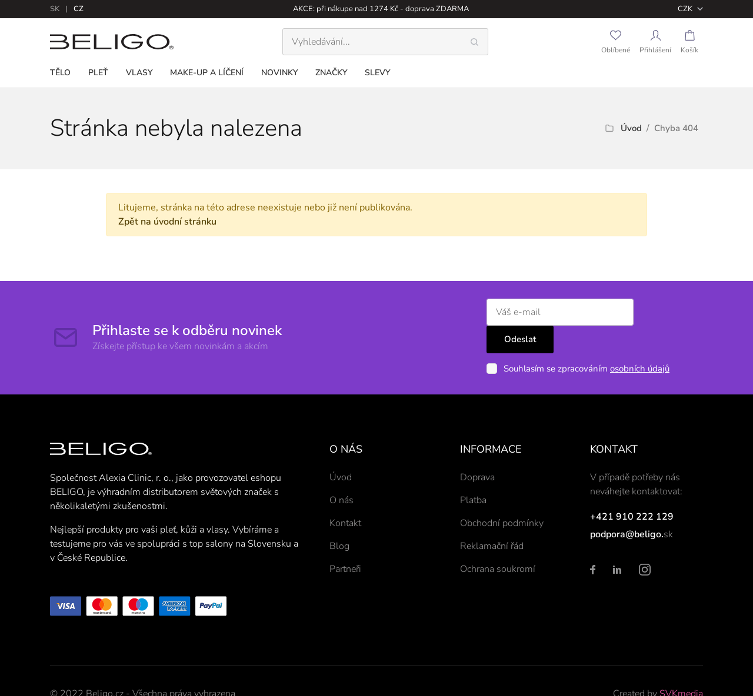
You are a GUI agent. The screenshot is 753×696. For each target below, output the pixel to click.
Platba (473, 473)
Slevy (377, 72)
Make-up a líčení (207, 72)
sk (54, 9)
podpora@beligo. (627, 507)
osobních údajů (628, 341)
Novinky (279, 72)
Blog (339, 519)
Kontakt (345, 496)
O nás (341, 473)
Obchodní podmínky (502, 496)
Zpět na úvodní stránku (167, 221)
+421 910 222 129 (632, 489)
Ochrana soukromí (497, 542)
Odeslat (665, 312)
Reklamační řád (492, 519)
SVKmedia (681, 666)
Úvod (631, 128)
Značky (331, 72)
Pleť (98, 72)
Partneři (345, 542)
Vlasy (139, 72)
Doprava (477, 450)
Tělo (60, 72)
